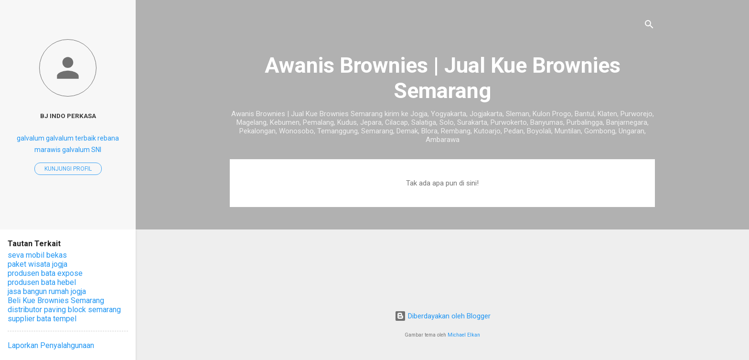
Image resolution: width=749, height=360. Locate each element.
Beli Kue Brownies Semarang (56, 300)
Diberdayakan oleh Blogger (443, 316)
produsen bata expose (45, 273)
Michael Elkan (464, 335)
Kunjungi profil (68, 168)
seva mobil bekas (37, 255)
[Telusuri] (649, 26)
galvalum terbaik (71, 138)
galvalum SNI (81, 149)
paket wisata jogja (37, 264)
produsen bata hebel (42, 282)
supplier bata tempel (42, 318)
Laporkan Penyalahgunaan (51, 345)
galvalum (30, 138)
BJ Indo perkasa (68, 116)
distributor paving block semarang (64, 309)
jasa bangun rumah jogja (47, 291)
